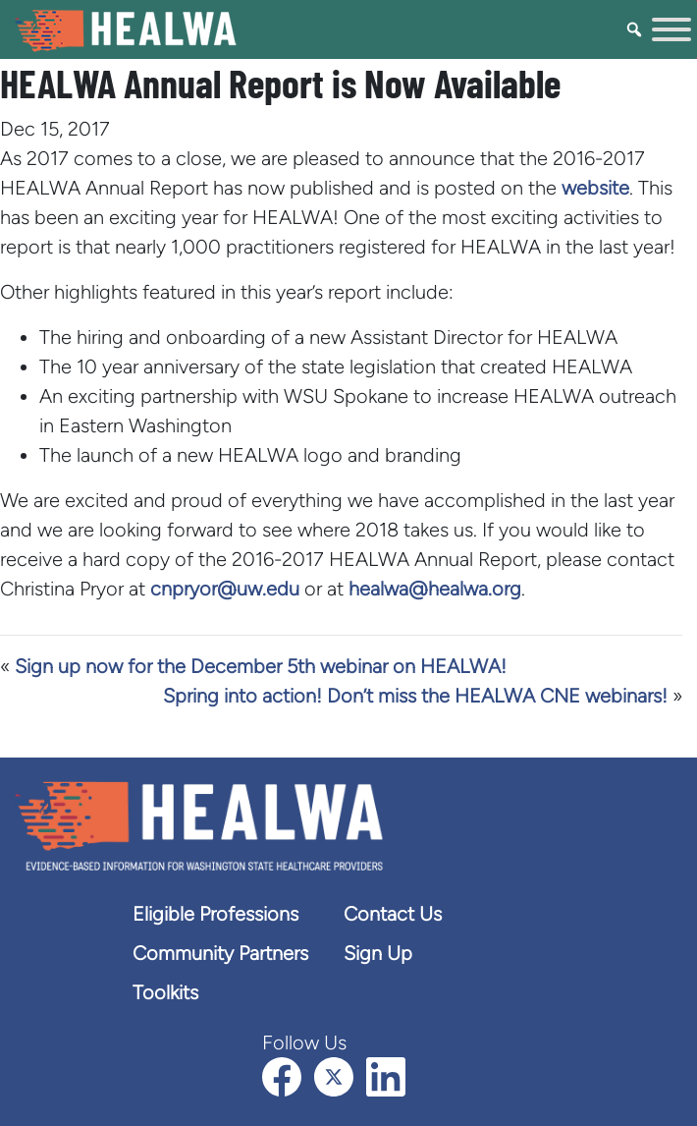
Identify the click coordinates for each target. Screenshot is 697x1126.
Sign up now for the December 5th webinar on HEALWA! (261, 666)
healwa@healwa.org (434, 588)
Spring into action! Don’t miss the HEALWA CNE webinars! (415, 695)
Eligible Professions (215, 914)
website (595, 187)
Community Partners (220, 953)
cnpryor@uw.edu (224, 588)
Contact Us (393, 914)
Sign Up (378, 953)
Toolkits (165, 992)
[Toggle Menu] (671, 29)
